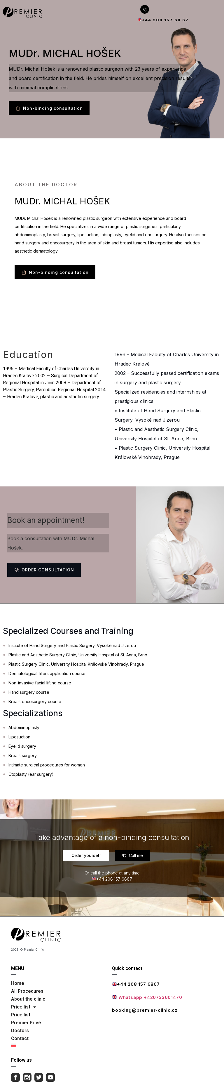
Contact (20, 1038)
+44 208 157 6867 (136, 984)
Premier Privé (26, 1022)
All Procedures (27, 991)
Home (17, 983)
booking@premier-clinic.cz (145, 1010)
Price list (23, 1007)
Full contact (127, 1023)
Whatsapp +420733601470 (147, 997)
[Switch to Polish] (59, 1045)
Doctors (20, 1030)
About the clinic (28, 999)
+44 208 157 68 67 (163, 20)
